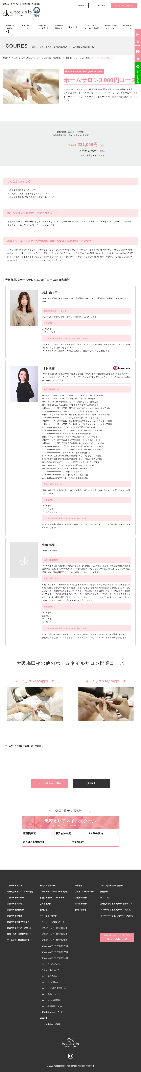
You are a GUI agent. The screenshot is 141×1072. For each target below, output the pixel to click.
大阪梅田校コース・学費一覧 (42, 26)
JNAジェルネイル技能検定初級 (55, 946)
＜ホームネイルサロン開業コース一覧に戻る (23, 746)
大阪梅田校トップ (14, 885)
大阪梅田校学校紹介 (15, 898)
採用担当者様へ (81, 904)
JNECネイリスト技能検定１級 (54, 940)
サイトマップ (106, 898)
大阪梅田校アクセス (24, 26)
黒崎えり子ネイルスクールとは (20, 892)
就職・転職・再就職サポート (19, 934)
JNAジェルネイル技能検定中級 (55, 952)
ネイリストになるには (51, 964)
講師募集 (104, 892)
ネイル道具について (50, 994)
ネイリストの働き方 (50, 982)
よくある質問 (99, 5)
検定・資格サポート (48, 885)
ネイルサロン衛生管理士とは (54, 988)
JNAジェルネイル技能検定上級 (55, 958)
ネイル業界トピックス (127, 26)
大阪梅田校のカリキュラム (18, 922)
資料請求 (91, 783)
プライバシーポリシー (84, 892)
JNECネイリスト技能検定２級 (54, 934)
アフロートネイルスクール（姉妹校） (116, 910)
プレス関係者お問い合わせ (111, 885)
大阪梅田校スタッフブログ (51, 1012)
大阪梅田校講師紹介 (58, 26)
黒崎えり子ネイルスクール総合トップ (116, 904)
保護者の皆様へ (81, 898)
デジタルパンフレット (123, 5)
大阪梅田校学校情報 (10, 26)
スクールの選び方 (49, 976)
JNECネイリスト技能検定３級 (54, 928)
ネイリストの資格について (53, 922)
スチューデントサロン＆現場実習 (92, 26)
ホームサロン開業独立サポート (20, 940)
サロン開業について (50, 970)
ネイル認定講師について (52, 1006)
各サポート (73, 27)
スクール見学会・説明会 (50, 783)
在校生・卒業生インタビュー (111, 26)
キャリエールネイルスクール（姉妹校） (117, 916)
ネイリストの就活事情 (51, 1000)
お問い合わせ (80, 910)
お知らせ (80, 5)
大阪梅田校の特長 (14, 916)
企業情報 (78, 885)
